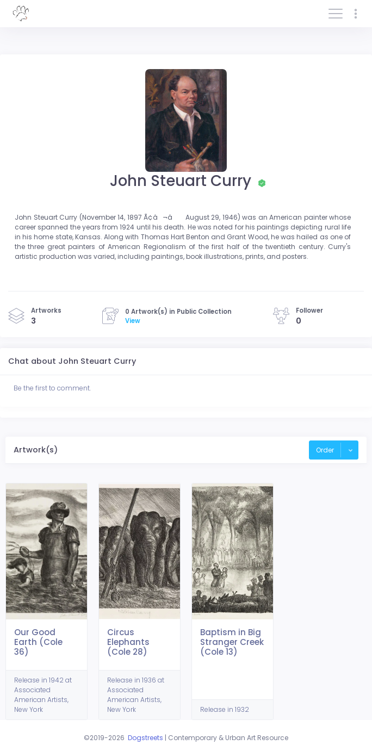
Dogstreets (145, 737)
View (132, 320)
